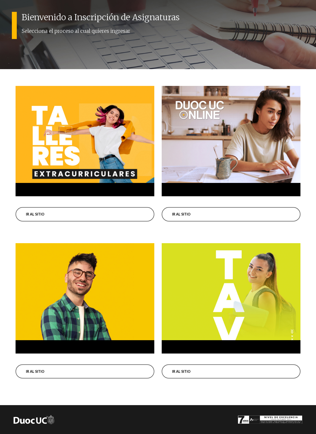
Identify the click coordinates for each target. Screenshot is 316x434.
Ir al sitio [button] (35, 214)
